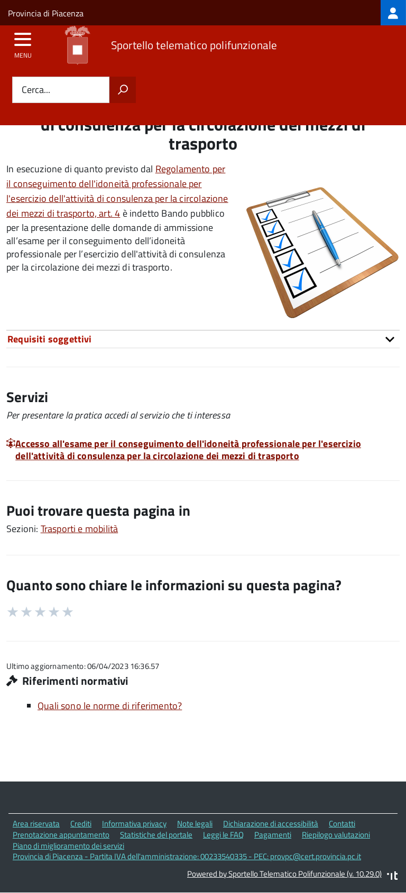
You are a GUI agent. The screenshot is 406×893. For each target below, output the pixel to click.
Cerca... (36, 90)
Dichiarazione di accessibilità (270, 823)
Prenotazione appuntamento (61, 835)
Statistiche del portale (156, 835)
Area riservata (36, 823)
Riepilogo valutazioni (336, 835)
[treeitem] (393, 12)
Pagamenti (272, 835)
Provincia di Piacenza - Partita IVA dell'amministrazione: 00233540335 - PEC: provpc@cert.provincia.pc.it (187, 856)
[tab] (203, 339)
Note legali (195, 823)
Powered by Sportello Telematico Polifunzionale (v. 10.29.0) (284, 874)
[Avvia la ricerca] (122, 90)
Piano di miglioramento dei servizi (68, 846)
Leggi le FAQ (223, 835)
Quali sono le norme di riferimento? (110, 706)
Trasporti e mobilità (79, 529)
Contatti (342, 823)
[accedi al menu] (23, 43)
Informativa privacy (134, 823)
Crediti (80, 823)
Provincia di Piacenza (46, 13)
